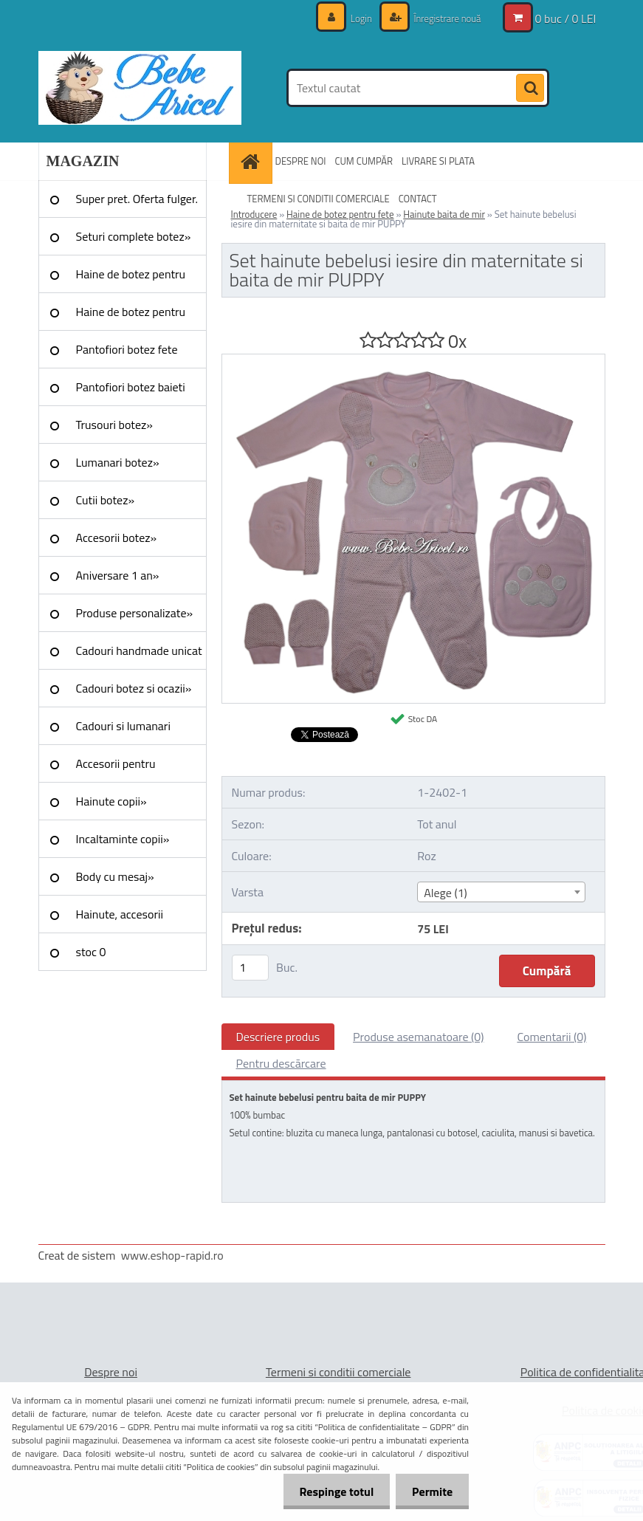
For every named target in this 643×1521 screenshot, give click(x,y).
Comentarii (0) (551, 1037)
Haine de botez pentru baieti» (131, 317)
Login (354, 18)
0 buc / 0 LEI (565, 18)
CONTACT (418, 198)
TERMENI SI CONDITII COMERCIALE (318, 198)
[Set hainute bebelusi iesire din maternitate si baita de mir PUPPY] (413, 360)
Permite (430, 1491)
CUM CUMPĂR (363, 161)
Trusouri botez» (114, 424)
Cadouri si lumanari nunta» (123, 731)
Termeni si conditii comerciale (338, 1372)
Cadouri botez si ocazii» (134, 688)
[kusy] (250, 968)
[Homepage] (252, 161)
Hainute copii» (111, 801)
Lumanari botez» (117, 462)
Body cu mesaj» (115, 876)
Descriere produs (278, 1037)
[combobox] (501, 892)
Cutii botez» (105, 500)
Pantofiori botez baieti (130, 387)
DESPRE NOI (300, 161)
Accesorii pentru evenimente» (116, 769)
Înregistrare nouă (443, 18)
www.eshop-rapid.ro (172, 1255)
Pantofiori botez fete (127, 349)
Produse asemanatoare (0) (418, 1037)
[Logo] (139, 88)
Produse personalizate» (134, 613)
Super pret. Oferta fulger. (137, 198)
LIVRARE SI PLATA (438, 161)
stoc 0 (91, 952)
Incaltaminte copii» (123, 839)
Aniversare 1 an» (117, 575)
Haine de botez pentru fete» (131, 279)
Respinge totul (329, 1491)
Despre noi (110, 1372)
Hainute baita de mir (444, 214)
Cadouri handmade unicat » (139, 656)
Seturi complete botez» (133, 236)
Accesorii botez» (116, 537)
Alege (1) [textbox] (445, 893)
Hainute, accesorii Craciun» (119, 919)
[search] (530, 89)
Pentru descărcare (281, 1063)
